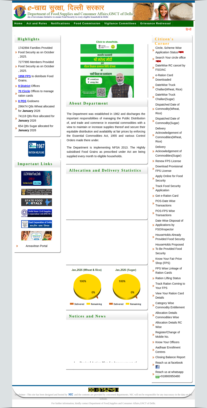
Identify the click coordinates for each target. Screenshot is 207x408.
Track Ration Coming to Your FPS (170, 286)
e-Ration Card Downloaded (164, 77)
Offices (29, 86)
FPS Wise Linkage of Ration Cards (168, 270)
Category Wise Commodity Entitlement (170, 305)
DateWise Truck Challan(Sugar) (165, 97)
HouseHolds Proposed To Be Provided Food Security (169, 249)
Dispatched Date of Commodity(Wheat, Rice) (167, 109)
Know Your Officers (167, 342)
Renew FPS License (168, 161)
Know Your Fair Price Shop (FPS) (168, 261)
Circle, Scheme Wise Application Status (169, 50)
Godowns (28, 101)
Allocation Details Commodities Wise (167, 315)
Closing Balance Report (170, 357)
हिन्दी (188, 29)
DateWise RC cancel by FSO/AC (170, 68)
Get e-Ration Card (166, 195)
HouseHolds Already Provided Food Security (170, 237)
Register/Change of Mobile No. (167, 334)
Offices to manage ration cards (36, 93)
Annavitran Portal (36, 246)
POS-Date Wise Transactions (165, 203)
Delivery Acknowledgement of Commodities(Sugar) (168, 151)
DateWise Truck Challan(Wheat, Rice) (168, 87)
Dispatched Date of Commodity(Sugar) (167, 121)
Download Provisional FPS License (169, 168)
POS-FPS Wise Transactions (165, 213)
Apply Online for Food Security (169, 178)
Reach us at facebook (169, 365)
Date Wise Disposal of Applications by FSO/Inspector (169, 225)
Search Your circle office (170, 59)
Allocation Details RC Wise (168, 325)
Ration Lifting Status (168, 278)
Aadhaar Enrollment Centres (168, 350)
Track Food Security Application (168, 188)
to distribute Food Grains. (35, 78)
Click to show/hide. (107, 42)
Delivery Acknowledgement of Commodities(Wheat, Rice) (168, 135)
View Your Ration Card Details (169, 295)
